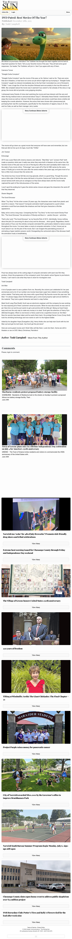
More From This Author (38, 338)
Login (13, 12)
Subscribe (5, 12)
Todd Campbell (18, 337)
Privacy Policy (41, 927)
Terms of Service (31, 927)
